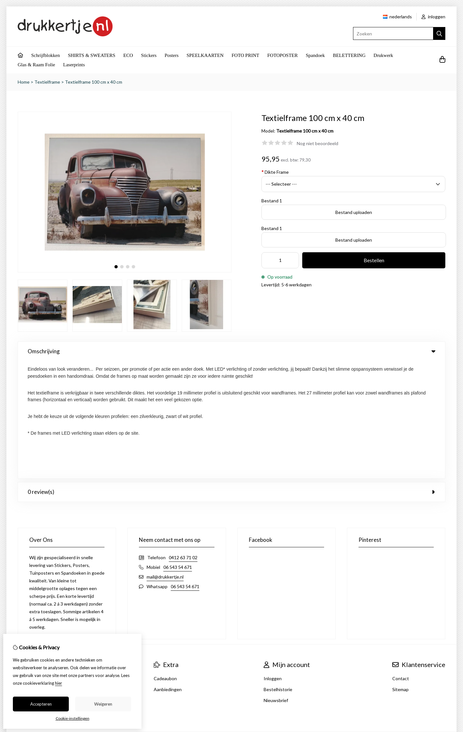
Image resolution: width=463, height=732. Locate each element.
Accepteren (41, 704)
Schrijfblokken (45, 55)
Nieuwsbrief (276, 583)
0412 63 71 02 (183, 440)
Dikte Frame (275, 172)
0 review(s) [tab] (231, 374)
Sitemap (400, 572)
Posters (171, 55)
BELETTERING (349, 55)
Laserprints (74, 64)
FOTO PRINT (245, 55)
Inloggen (273, 561)
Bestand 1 (271, 200)
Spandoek (315, 55)
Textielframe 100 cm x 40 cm (93, 82)
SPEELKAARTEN (204, 55)
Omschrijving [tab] (231, 351)
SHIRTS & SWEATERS (91, 55)
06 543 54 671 (177, 449)
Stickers (149, 55)
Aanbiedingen (168, 572)
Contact (400, 561)
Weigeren (103, 704)
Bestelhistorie (278, 572)
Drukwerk (383, 55)
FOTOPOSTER (282, 55)
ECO (128, 55)
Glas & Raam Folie (36, 64)
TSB (442, 624)
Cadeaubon (165, 561)
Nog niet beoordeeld (317, 143)
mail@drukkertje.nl (165, 459)
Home (24, 82)
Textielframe (47, 82)
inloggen (433, 16)
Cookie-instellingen (72, 718)
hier (58, 683)
